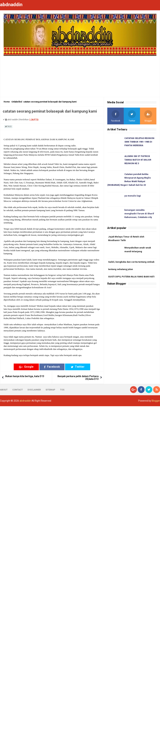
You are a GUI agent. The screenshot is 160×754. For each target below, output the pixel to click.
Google (26, 366)
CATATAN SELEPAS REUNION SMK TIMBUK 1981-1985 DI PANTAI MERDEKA (139, 142)
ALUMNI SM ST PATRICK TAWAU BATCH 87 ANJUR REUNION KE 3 (137, 160)
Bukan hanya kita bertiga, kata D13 (24, 376)
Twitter (78, 366)
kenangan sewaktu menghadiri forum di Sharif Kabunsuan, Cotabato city (139, 213)
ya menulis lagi (132, 195)
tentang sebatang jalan (120, 269)
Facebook (52, 366)
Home (7, 102)
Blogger (156, 400)
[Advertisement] (80, 75)
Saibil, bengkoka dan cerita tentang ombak (131, 262)
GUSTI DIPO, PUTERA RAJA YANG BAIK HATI (131, 276)
